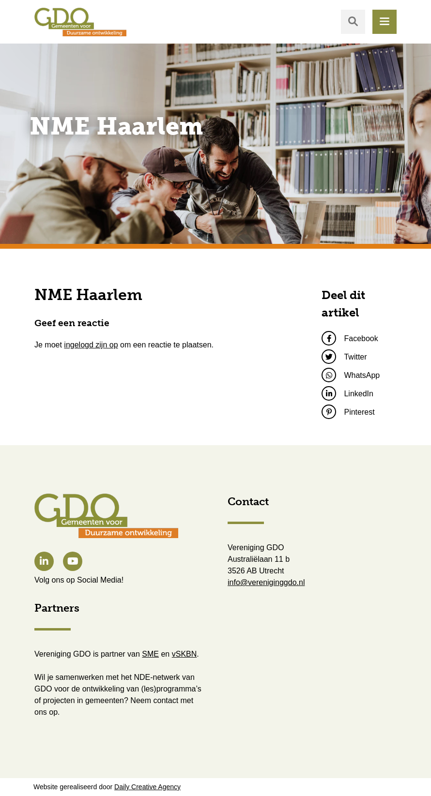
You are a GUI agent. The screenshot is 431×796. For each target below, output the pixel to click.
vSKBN (184, 654)
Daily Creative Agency (147, 787)
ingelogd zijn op (91, 345)
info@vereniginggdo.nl (266, 582)
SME (150, 654)
